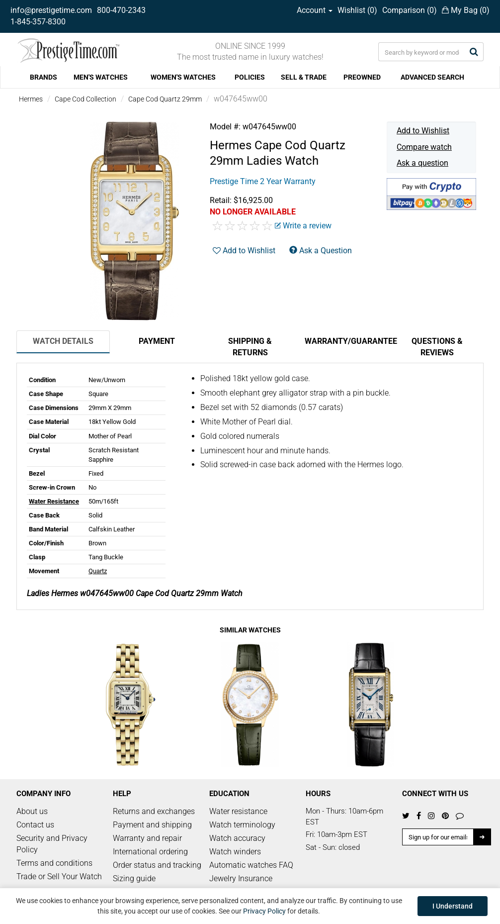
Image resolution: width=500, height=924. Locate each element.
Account (315, 10)
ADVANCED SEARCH (432, 77)
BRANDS (43, 77)
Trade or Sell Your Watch (59, 876)
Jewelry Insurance (240, 878)
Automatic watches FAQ (251, 865)
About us (32, 811)
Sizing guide (134, 878)
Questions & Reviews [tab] (437, 346)
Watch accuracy (237, 838)
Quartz (97, 571)
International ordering (150, 851)
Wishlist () (357, 10)
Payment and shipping (152, 824)
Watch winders (235, 851)
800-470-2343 (121, 10)
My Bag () (466, 10)
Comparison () (409, 10)
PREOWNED (362, 77)
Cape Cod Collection (85, 99)
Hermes (31, 99)
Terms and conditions (54, 863)
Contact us (35, 824)
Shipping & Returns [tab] (250, 346)
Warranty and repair (147, 838)
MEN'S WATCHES (101, 77)
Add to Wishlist (423, 130)
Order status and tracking (157, 865)
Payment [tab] (157, 341)
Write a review (303, 225)
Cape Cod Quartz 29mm (165, 99)
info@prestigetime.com (51, 10)
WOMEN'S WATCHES (183, 77)
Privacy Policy (264, 911)
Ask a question (422, 163)
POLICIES (250, 77)
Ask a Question (320, 250)
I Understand (452, 906)
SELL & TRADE (304, 77)
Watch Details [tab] (63, 341)
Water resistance (238, 811)
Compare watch (424, 147)
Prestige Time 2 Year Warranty (263, 181)
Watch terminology (242, 824)
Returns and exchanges (154, 811)
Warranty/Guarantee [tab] (347, 341)
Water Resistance (54, 501)
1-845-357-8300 (38, 21)
